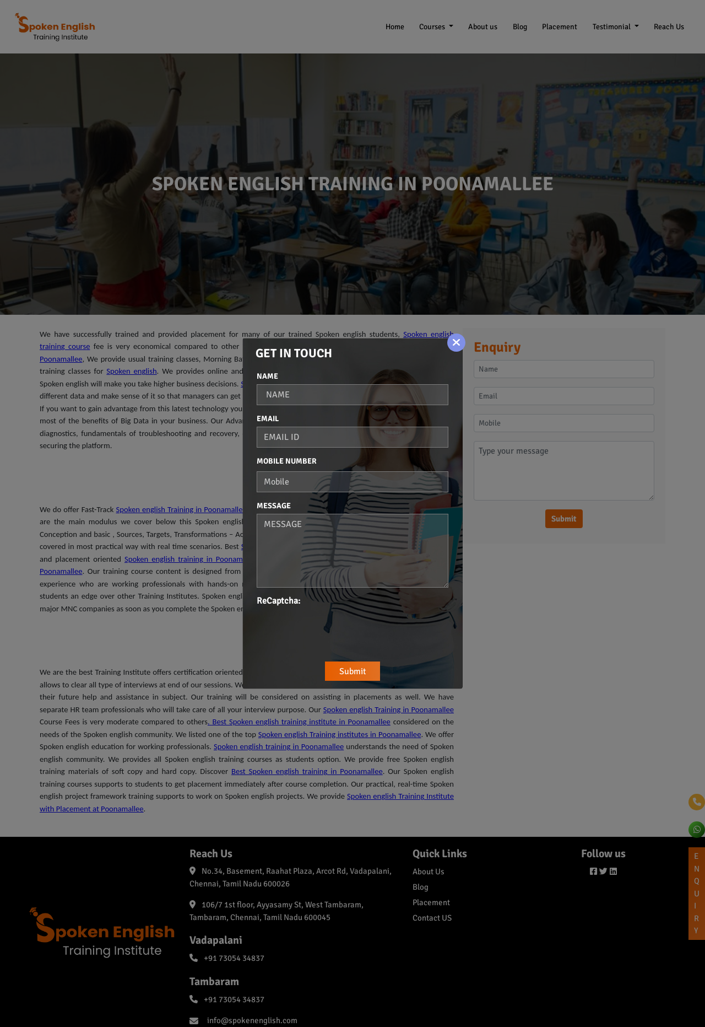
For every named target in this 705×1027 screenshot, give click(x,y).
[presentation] (340, 628)
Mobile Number (287, 461)
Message (274, 505)
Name (267, 376)
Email (268, 418)
